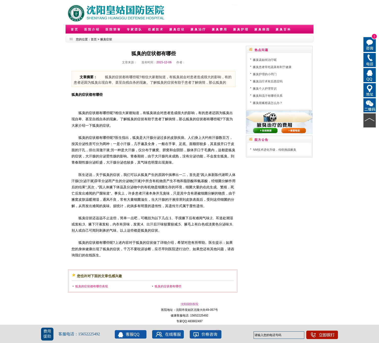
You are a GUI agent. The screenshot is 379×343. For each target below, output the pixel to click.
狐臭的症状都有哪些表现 (91, 286)
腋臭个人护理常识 (265, 88)
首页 (75, 29)
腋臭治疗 (198, 29)
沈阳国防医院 (189, 304)
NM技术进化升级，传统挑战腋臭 (274, 149)
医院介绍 (92, 29)
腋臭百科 (283, 29)
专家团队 (134, 29)
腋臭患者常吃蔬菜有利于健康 (272, 67)
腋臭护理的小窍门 (265, 74)
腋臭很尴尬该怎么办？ (268, 103)
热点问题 (261, 50)
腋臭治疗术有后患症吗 (268, 81)
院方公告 (261, 140)
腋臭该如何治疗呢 (265, 60)
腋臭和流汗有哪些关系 (268, 96)
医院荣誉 (113, 29)
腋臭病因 (262, 29)
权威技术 (156, 29)
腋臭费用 (220, 29)
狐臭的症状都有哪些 (168, 286)
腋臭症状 (177, 29)
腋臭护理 (241, 29)
